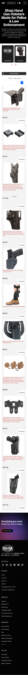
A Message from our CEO (8, 588)
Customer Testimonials (7, 591)
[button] (19, 3)
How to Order (5, 627)
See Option (22, 120)
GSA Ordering (5, 630)
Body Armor (4, 608)
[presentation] (12, 65)
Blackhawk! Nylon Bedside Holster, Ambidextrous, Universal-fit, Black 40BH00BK (11, 109)
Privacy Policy (5, 658)
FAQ (2, 633)
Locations (4, 579)
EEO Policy (4, 655)
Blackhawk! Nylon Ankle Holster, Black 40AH (14, 306)
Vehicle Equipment (6, 617)
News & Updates (6, 664)
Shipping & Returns (6, 661)
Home (3, 576)
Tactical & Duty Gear (7, 614)
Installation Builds (6, 642)
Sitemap (3, 645)
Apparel (3, 602)
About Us (4, 582)
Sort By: (10, 78)
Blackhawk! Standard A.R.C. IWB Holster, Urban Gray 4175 (13, 271)
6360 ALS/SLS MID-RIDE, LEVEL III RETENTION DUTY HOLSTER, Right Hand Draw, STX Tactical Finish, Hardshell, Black (13, 497)
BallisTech (5, 605)
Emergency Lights (6, 611)
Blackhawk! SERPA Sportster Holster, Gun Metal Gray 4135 (13, 342)
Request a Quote (6, 636)
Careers (3, 585)
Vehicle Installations (6, 639)
